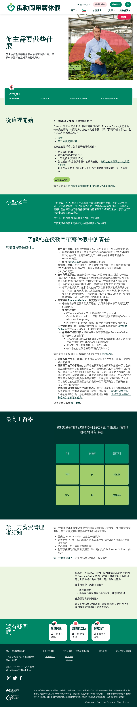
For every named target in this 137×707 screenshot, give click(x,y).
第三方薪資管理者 (67, 141)
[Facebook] (20, 677)
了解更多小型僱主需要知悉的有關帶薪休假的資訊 (80, 223)
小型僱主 (44, 98)
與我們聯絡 (100, 4)
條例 (90, 697)
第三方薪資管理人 (108, 98)
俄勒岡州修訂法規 (78, 697)
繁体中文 (83, 5)
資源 (111, 10)
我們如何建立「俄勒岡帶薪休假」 (77, 651)
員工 (74, 10)
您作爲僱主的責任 (78, 98)
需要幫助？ (50, 657)
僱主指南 (75, 402)
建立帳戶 (14, 98)
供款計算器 (73, 261)
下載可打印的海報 (118, 391)
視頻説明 (107, 353)
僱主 (85, 10)
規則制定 (69, 660)
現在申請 (116, 4)
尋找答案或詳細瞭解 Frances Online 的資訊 (91, 185)
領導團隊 (69, 657)
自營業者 (98, 10)
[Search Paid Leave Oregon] (128, 4)
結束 (124, 18)
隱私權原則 (103, 651)
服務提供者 (124, 10)
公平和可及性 (48, 651)
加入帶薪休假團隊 (123, 651)
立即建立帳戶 (61, 179)
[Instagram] (8, 677)
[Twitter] (14, 677)
